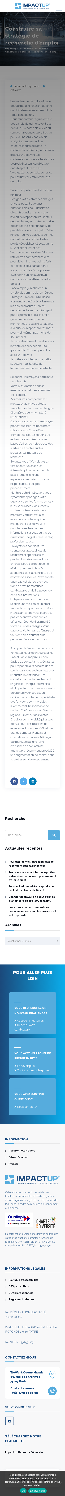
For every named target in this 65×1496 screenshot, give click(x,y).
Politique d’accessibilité (23, 1280)
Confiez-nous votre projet (33, 1070)
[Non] (60, 1483)
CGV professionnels (21, 1293)
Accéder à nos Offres (30, 1020)
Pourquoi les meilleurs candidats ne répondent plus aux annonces (31, 863)
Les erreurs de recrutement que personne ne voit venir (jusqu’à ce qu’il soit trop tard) (32, 911)
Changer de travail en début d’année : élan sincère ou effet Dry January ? (32, 898)
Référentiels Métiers (22, 1150)
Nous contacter (27, 1106)
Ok (23, 1491)
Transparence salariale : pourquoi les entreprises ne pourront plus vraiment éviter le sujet (32, 876)
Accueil (13, 1163)
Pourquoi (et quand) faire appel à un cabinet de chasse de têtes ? (31, 888)
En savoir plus (26, 1066)
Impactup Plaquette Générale (24, 1452)
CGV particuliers (19, 1286)
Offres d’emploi (18, 1157)
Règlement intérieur (22, 1299)
